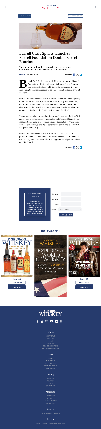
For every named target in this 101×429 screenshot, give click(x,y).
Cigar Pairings (50, 368)
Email (57, 204)
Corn (51, 383)
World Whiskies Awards (50, 413)
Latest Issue (50, 398)
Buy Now (17, 287)
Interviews (50, 361)
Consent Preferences (50, 348)
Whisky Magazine (50, 401)
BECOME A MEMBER (25, 16)
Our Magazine (50, 230)
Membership (50, 396)
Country (53, 209)
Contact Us (50, 336)
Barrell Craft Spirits (35, 81)
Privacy (50, 341)
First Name (55, 194)
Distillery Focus (50, 366)
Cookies (50, 343)
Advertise (50, 338)
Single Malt (50, 386)
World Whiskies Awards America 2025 (50, 423)
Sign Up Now (66, 215)
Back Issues (50, 403)
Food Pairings (50, 363)
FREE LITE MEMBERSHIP (75, 16)
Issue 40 (17, 279)
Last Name (55, 199)
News (22, 74)
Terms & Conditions (50, 346)
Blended (50, 378)
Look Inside (17, 282)
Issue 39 (84, 279)
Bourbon (50, 381)
